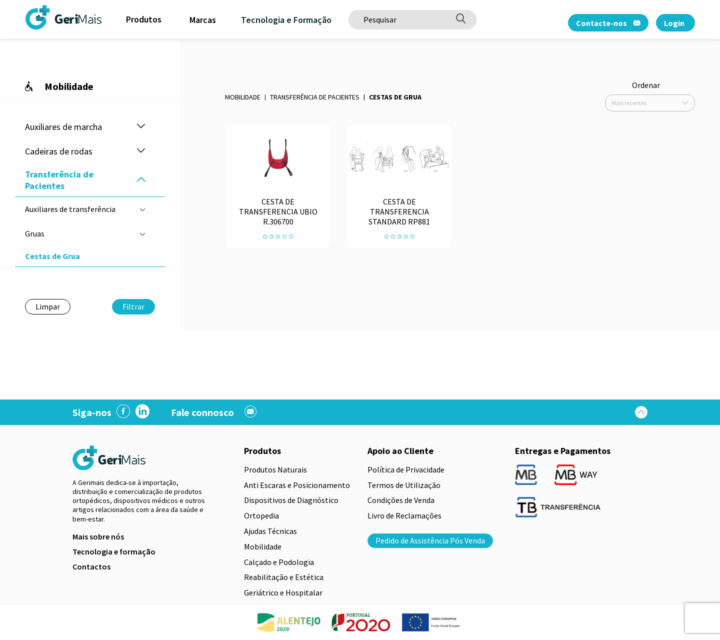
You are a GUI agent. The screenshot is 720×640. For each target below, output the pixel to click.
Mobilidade (242, 97)
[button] (141, 127)
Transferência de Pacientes (315, 97)
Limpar (48, 307)
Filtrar (133, 307)
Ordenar (646, 85)
